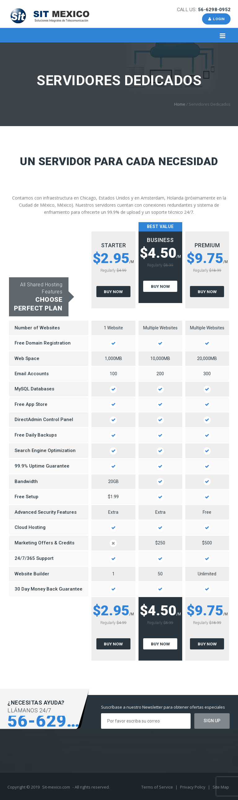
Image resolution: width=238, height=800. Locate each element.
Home (179, 104)
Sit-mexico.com (56, 787)
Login (215, 19)
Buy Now (113, 291)
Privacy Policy (193, 787)
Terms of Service (157, 787)
